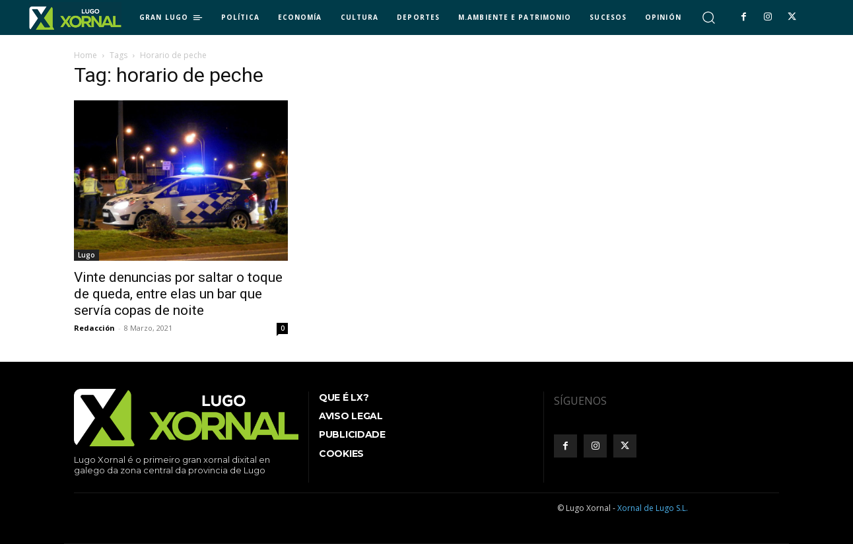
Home (85, 55)
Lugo (86, 254)
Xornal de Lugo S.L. (652, 508)
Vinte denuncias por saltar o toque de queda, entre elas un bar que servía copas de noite (178, 293)
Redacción (94, 328)
